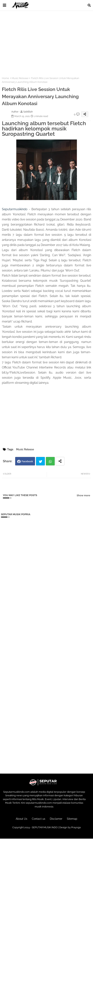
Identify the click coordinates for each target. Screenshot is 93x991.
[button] (89, 5)
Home (5, 78)
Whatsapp (50, 461)
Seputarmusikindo (14, 209)
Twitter (40, 461)
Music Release (20, 78)
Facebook (27, 461)
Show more (83, 495)
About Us (21, 818)
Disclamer (56, 818)
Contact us (38, 818)
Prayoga (76, 827)
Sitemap (72, 818)
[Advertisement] (46, 41)
